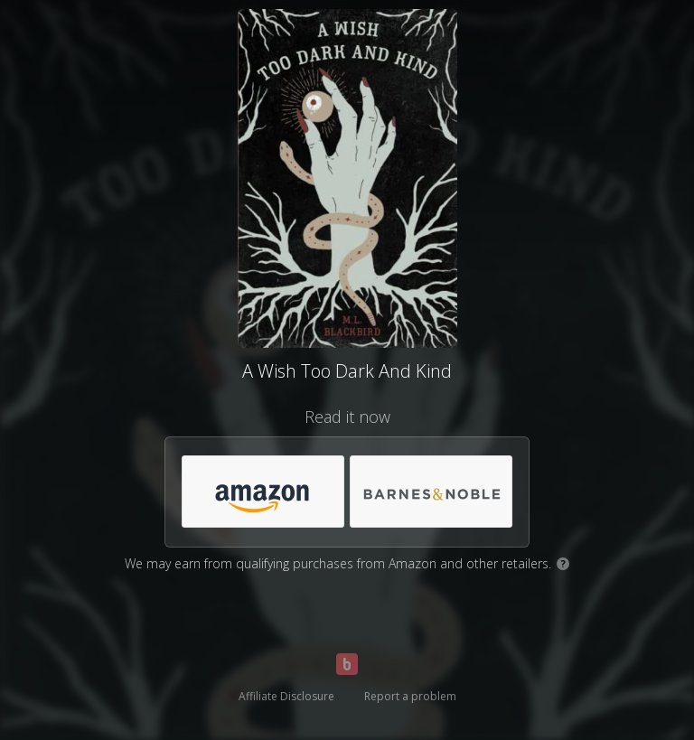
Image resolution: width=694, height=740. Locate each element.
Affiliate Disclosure (286, 696)
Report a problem (410, 696)
